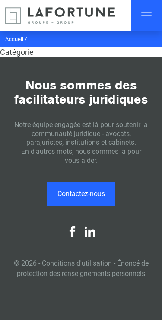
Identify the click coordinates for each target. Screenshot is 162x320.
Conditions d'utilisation (77, 263)
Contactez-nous (81, 194)
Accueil (14, 39)
